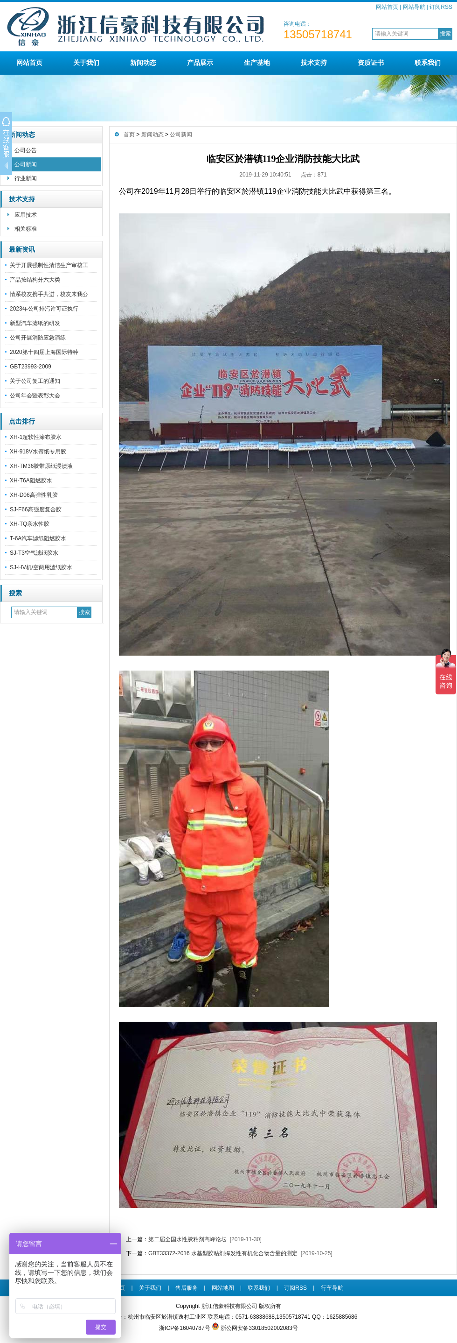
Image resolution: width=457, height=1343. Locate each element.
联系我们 (428, 62)
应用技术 (25, 215)
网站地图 (223, 1288)
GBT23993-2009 (30, 366)
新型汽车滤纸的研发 (35, 323)
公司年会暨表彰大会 (35, 395)
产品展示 (200, 62)
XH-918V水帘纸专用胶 (38, 451)
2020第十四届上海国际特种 (44, 352)
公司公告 (25, 150)
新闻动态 (143, 62)
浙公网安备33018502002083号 (259, 1328)
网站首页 (387, 7)
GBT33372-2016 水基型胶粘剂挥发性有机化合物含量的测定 (223, 1253)
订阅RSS (440, 7)
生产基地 (257, 62)
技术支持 (314, 62)
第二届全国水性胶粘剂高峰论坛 (187, 1239)
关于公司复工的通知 (35, 381)
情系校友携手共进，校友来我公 (49, 294)
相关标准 (25, 229)
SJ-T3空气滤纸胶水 (34, 553)
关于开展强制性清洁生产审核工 (49, 265)
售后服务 (186, 1288)
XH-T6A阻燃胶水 (31, 480)
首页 (129, 134)
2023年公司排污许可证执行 (44, 308)
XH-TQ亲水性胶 (29, 524)
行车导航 (332, 1288)
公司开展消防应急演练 (38, 337)
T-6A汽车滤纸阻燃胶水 (38, 538)
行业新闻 (25, 178)
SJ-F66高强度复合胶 (36, 509)
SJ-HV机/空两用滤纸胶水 (41, 567)
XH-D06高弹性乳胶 (34, 495)
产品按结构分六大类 (35, 279)
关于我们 (86, 62)
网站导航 (414, 7)
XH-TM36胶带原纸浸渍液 (41, 466)
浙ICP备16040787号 (184, 1328)
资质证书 (371, 62)
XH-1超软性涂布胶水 (36, 437)
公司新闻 (25, 164)
